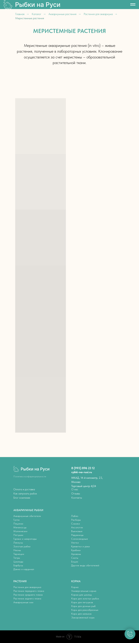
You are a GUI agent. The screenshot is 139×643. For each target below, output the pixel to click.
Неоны (17, 550)
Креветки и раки (80, 546)
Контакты (76, 497)
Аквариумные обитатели (27, 516)
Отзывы (75, 493)
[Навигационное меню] (132, 4)
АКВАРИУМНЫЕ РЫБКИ (28, 510)
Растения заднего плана (27, 598)
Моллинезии (20, 531)
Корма (75, 587)
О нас (74, 489)
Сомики (75, 523)
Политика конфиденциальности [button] (29, 476)
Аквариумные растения (62, 14)
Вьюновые (76, 531)
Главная (19, 14)
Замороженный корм (83, 617)
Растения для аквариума (98, 14)
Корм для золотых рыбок (85, 598)
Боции (74, 561)
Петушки (18, 535)
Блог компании (21, 497)
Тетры (16, 557)
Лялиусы (18, 542)
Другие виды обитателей (85, 565)
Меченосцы (20, 527)
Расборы (76, 519)
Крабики (76, 550)
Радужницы (77, 535)
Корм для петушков (82, 602)
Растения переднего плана (28, 590)
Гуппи (16, 519)
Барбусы (18, 565)
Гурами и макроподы (25, 538)
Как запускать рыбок (25, 493)
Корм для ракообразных (84, 609)
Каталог (36, 14)
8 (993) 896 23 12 (83, 468)
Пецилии (18, 523)
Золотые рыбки (22, 546)
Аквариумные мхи (23, 602)
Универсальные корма (83, 590)
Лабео (74, 516)
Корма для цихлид (81, 594)
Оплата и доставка (24, 489)
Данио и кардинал (23, 569)
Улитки (75, 542)
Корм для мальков (81, 613)
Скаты (74, 557)
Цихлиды (18, 561)
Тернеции (18, 554)
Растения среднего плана (28, 594)
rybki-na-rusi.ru (81, 472)
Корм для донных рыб (83, 606)
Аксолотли (77, 527)
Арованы (76, 554)
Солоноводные (79, 538)
